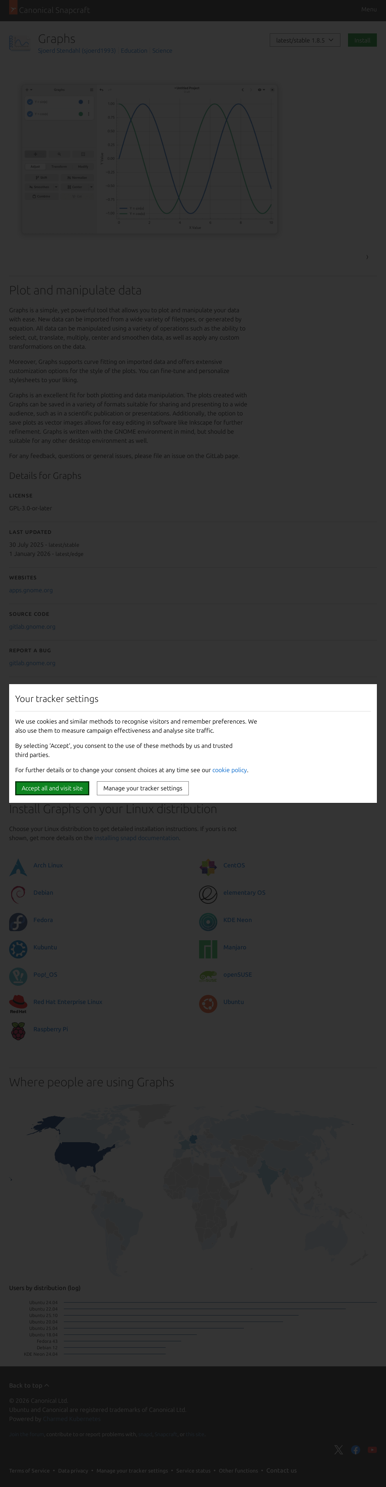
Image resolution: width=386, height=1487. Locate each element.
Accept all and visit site (52, 788)
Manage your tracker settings (142, 788)
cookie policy (229, 769)
